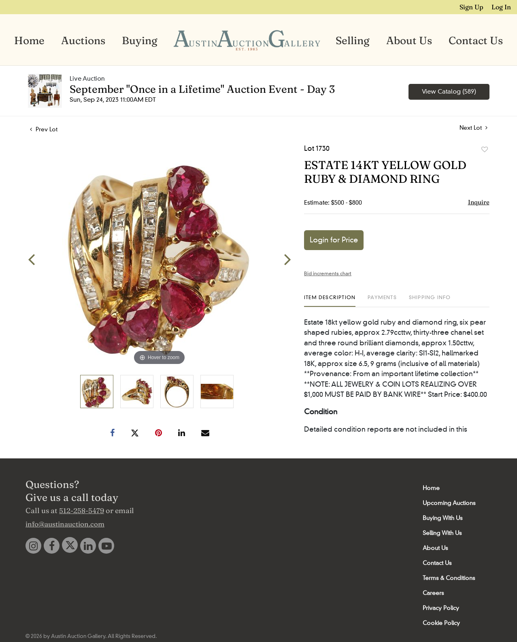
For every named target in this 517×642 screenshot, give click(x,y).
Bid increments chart (327, 273)
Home (29, 40)
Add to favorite (484, 149)
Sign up (472, 7)
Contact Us (476, 40)
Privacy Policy (441, 608)
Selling (353, 40)
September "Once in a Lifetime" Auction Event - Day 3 (202, 89)
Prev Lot (43, 129)
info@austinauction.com (65, 524)
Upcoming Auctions (449, 503)
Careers (433, 593)
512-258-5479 (81, 510)
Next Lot (473, 127)
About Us (409, 40)
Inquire (478, 202)
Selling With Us (442, 533)
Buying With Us (442, 518)
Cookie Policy (441, 623)
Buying (139, 40)
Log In (501, 7)
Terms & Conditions (449, 578)
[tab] (329, 300)
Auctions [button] (83, 40)
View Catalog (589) (449, 91)
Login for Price (334, 239)
